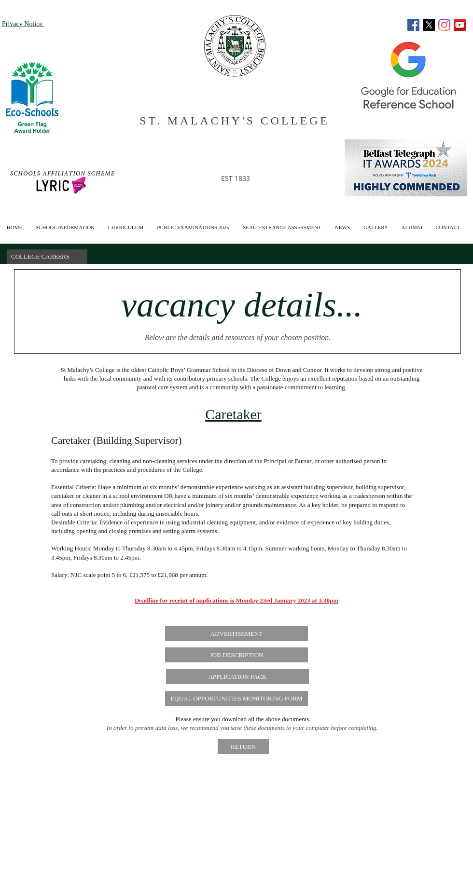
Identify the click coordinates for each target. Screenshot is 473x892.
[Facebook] (413, 25)
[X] (429, 25)
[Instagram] (444, 25)
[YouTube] (460, 25)
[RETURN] (243, 746)
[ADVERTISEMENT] (236, 633)
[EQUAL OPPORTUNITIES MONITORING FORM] (236, 698)
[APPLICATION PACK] (237, 676)
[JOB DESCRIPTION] (236, 654)
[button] (412, 223)
